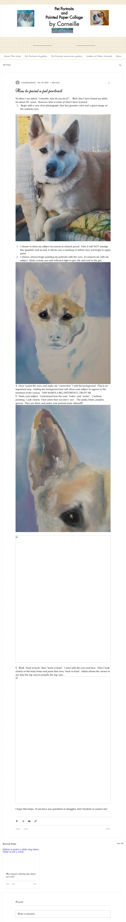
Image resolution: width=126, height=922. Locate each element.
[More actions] (109, 82)
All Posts (7, 65)
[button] (120, 65)
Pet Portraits (64, 8)
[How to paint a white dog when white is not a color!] (21, 858)
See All (120, 843)
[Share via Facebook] (17, 821)
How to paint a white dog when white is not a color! (21, 875)
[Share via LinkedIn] (29, 821)
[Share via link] (35, 821)
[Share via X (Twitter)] (23, 821)
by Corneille (64, 24)
